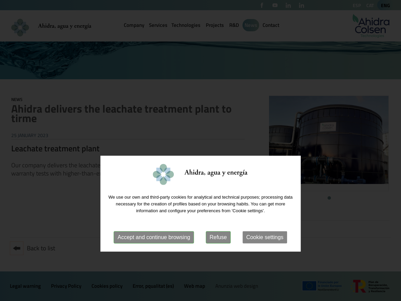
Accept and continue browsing (154, 254)
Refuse (218, 254)
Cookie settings (264, 254)
